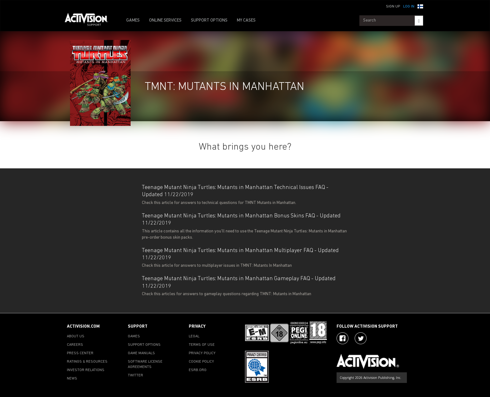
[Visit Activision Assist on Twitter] (361, 338)
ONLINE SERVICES (165, 20)
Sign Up (393, 6)
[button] (420, 6)
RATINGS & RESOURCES (87, 362)
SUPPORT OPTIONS (209, 20)
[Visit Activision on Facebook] (342, 338)
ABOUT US (75, 336)
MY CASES (246, 20)
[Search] (419, 21)
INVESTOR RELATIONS (85, 370)
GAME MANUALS (141, 353)
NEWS (72, 378)
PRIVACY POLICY (202, 353)
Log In (408, 6)
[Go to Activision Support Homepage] (89, 20)
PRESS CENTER (80, 353)
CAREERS (75, 345)
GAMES (133, 20)
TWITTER (135, 375)
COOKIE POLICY (201, 362)
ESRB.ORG (198, 370)
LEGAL (194, 336)
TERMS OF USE (202, 345)
